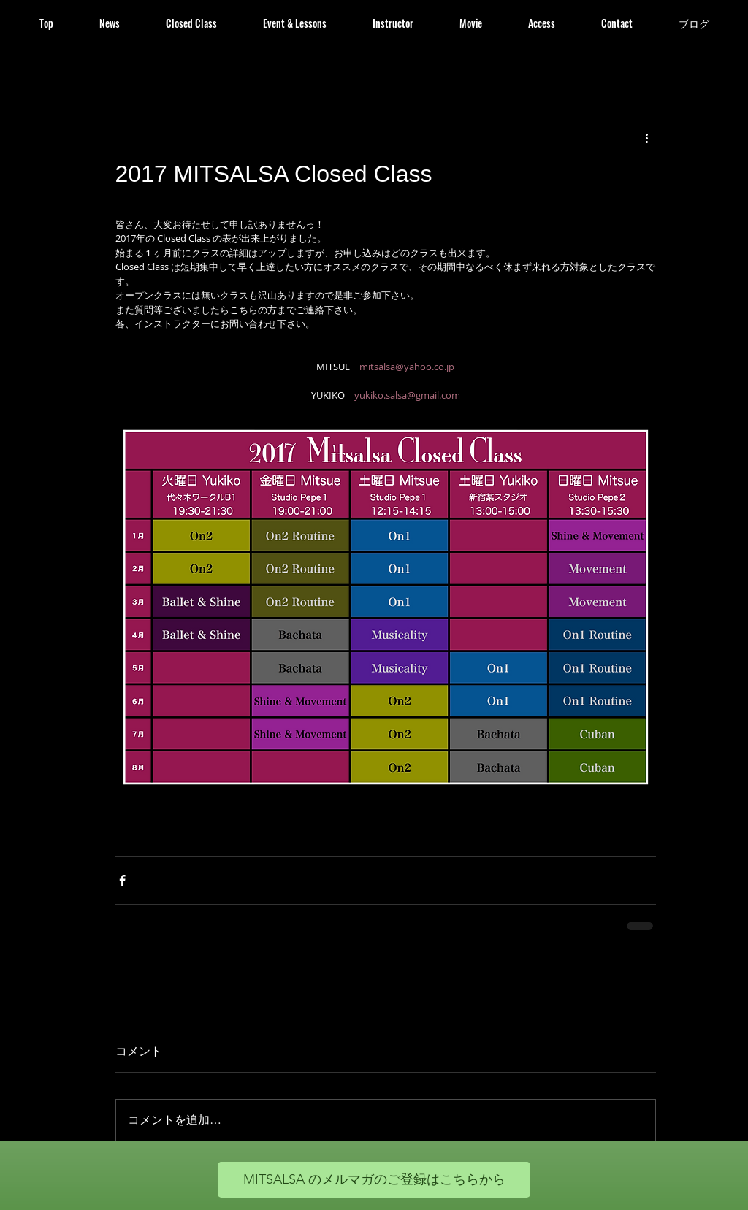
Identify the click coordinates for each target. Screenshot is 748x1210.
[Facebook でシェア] (122, 880)
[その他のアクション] (647, 137)
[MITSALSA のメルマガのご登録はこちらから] (374, 1180)
